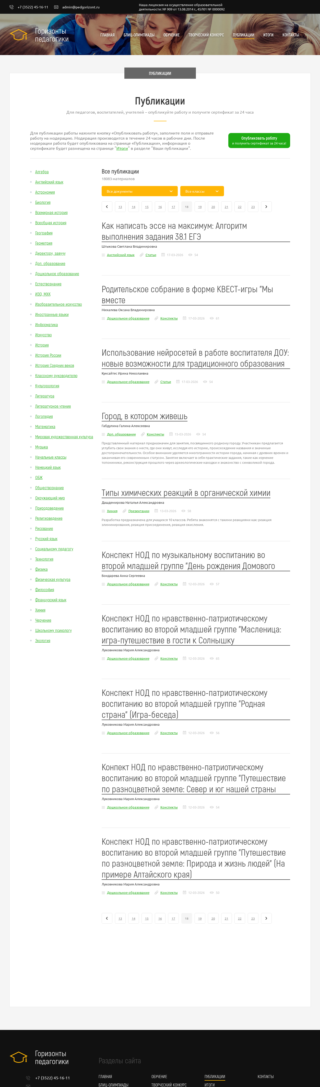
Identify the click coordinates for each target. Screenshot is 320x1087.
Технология (44, 558)
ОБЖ (39, 477)
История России (48, 354)
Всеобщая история (50, 222)
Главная (107, 34)
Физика (41, 569)
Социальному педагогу (54, 548)
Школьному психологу (53, 630)
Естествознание (48, 283)
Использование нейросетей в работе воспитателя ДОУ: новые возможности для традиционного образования (195, 357)
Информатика (46, 324)
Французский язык (50, 599)
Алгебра (42, 171)
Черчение (43, 619)
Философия (44, 589)
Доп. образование (50, 263)
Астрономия (45, 191)
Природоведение (49, 507)
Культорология (47, 385)
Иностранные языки (52, 314)
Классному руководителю (56, 375)
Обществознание (49, 487)
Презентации (138, 511)
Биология (43, 202)
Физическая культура (52, 579)
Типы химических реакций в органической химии (186, 492)
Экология (42, 640)
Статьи (151, 255)
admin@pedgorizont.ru (77, 7)
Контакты (290, 34)
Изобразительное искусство (58, 304)
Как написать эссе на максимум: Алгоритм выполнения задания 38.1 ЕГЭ (174, 231)
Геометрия (43, 242)
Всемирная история (51, 212)
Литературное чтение (53, 405)
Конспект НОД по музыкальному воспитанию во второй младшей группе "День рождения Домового (188, 560)
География (44, 232)
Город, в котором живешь (144, 415)
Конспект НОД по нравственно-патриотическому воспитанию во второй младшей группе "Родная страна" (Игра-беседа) (184, 703)
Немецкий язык (48, 467)
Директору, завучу (50, 253)
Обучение (171, 34)
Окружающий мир (50, 497)
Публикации (243, 34)
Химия (40, 609)
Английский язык (49, 181)
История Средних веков (54, 365)
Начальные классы (50, 456)
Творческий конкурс (206, 34)
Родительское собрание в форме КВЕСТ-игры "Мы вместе (187, 294)
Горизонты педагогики (52, 34)
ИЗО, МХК (43, 293)
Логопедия (44, 416)
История (42, 344)
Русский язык (46, 538)
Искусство (43, 334)
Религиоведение (49, 518)
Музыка (41, 446)
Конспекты (169, 318)
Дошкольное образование (57, 273)
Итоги (268, 34)
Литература (44, 395)
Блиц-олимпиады (139, 34)
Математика (45, 426)
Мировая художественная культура (64, 436)
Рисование (44, 528)
